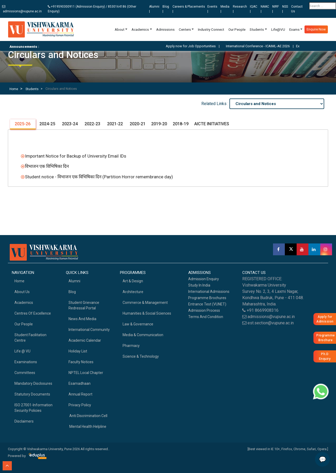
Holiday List (78, 351)
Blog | (165, 9)
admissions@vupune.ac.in (22, 9)
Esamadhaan (80, 383)
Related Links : (215, 103)
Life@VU (278, 29)
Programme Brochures (207, 298)
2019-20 (159, 123)
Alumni (74, 281)
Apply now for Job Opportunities (198, 46)
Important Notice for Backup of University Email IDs (75, 156)
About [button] (119, 29)
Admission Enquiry (203, 279)
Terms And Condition (205, 317)
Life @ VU (22, 351)
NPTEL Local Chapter (86, 373)
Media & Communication (143, 335)
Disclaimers (24, 421)
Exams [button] (294, 29)
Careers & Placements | (188, 9)
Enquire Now (316, 29)
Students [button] (257, 29)
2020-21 (137, 123)
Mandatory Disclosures (33, 383)
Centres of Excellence (32, 313)
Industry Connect (211, 29)
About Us (22, 292)
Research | (240, 9)
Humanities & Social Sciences (147, 313)
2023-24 (69, 123)
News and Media (82, 319)
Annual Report (80, 394)
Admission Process (204, 310)
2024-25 (46, 123)
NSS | (285, 9)
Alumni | (154, 9)
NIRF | (275, 9)
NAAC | (265, 9)
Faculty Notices (81, 362)
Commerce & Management (145, 302)
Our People (236, 29)
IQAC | (253, 9)
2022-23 (91, 123)
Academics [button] (140, 29)
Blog (72, 292)
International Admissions (208, 291)
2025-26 (22, 123)
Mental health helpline (87, 426)
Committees (24, 373)
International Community (89, 330)
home (19, 281)
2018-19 (180, 123)
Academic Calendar (85, 340)
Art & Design (133, 281)
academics (23, 302)
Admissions (165, 29)
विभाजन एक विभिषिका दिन (47, 166)
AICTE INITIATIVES (211, 123)
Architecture (133, 292)
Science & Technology (141, 356)
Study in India (199, 285)
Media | (224, 9)
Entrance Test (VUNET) (207, 304)
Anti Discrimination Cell (88, 416)
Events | (212, 9)
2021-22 (114, 123)
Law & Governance (138, 324)
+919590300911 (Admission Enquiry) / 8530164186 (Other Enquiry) (92, 9)
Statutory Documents (32, 394)
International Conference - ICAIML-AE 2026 (265, 46)
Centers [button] (185, 29)
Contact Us (297, 9)
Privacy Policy (80, 405)
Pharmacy (131, 346)
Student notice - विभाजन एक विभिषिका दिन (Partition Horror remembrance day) (98, 176)
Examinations (25, 362)
